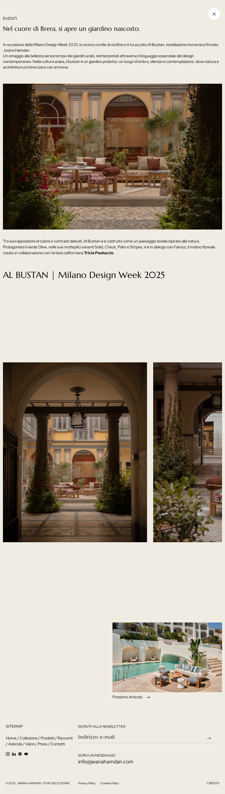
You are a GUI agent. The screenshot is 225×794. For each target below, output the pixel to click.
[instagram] (9, 753)
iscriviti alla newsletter (101, 726)
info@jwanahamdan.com (105, 761)
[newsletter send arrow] (210, 737)
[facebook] (21, 753)
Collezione (29, 738)
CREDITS (213, 783)
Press (42, 744)
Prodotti (47, 738)
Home (11, 738)
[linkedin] (15, 753)
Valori (30, 744)
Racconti (65, 738)
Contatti (57, 744)
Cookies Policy (109, 783)
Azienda (15, 744)
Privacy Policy (87, 783)
